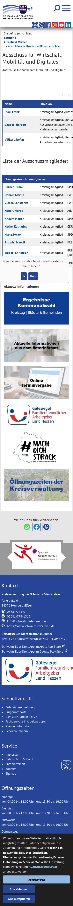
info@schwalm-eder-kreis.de (26, 621)
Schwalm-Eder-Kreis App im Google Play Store (34, 651)
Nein (33, 276)
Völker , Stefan (14, 139)
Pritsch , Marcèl (15, 242)
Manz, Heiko (13, 234)
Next (66, 557)
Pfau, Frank (12, 112)
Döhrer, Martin (14, 195)
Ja (24, 276)
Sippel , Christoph (16, 253)
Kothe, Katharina (16, 226)
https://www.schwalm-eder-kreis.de (31, 626)
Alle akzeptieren (19, 899)
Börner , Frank (14, 187)
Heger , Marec (14, 210)
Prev (7, 557)
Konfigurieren (36, 880)
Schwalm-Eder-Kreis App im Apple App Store (33, 646)
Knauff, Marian (14, 219)
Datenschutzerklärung (43, 867)
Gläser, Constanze (16, 203)
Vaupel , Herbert (15, 125)
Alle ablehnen (19, 889)
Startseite (10, 38)
